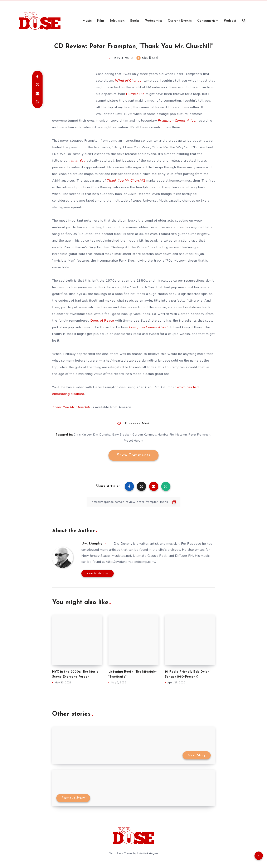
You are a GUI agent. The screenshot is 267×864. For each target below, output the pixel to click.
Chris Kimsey (83, 435)
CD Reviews (131, 423)
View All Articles (97, 573)
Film (100, 20)
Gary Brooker (121, 435)
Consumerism (207, 20)
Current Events (180, 20)
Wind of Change (128, 80)
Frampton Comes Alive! (177, 120)
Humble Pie (135, 94)
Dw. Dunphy (101, 435)
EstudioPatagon (147, 853)
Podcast (230, 20)
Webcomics (153, 20)
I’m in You (77, 160)
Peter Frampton (199, 435)
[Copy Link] (133, 502)
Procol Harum (133, 441)
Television (117, 20)
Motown (181, 435)
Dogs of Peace (102, 320)
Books (135, 20)
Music (87, 20)
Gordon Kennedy (144, 435)
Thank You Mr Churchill (126, 180)
